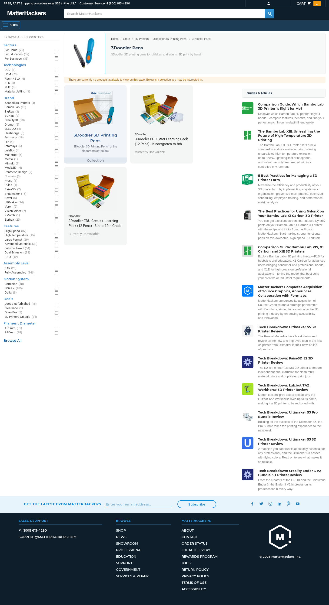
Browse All (12, 340)
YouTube (298, 503)
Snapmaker (16, 194)
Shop (121, 530)
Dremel (12, 125)
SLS (10, 83)
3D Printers (142, 39)
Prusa (11, 181)
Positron (13, 176)
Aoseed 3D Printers (20, 103)
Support (124, 563)
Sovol (11, 198)
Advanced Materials (21, 244)
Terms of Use (194, 583)
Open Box (13, 312)
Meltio (11, 159)
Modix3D (13, 168)
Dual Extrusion (17, 252)
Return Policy (195, 569)
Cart (309, 3)
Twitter (261, 503)
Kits (11, 268)
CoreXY (14, 288)
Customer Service (92, 3)
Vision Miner (15, 211)
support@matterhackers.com (47, 537)
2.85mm (13, 332)
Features (11, 226)
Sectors (9, 45)
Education (126, 556)
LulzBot (12, 150)
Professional (129, 550)
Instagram (270, 503)
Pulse (11, 185)
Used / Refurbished (21, 304)
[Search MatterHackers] (269, 13)
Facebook (252, 503)
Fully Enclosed (17, 248)
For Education (17, 54)
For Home (14, 50)
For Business (17, 59)
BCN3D (12, 116)
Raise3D (13, 189)
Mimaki (12, 163)
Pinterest (289, 503)
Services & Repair (132, 576)
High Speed (16, 231)
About (188, 530)
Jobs (186, 563)
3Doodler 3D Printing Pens (169, 39)
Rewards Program (200, 556)
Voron (11, 207)
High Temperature (20, 235)
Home (115, 39)
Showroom (127, 543)
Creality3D (15, 120)
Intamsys (13, 146)
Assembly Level (16, 263)
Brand (8, 98)
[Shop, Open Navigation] (10, 25)
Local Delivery (196, 550)
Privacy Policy (195, 576)
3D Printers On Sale (21, 317)
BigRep (12, 111)
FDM (11, 74)
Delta (11, 293)
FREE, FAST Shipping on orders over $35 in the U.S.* (39, 3)
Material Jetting (17, 91)
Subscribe (196, 504)
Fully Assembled (20, 272)
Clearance (14, 308)
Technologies (14, 65)
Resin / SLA (15, 79)
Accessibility (194, 589)
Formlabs (14, 137)
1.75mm (13, 328)
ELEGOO (13, 129)
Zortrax (13, 220)
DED (10, 70)
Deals (8, 299)
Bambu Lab (15, 107)
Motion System (16, 279)
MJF (10, 87)
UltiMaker (14, 202)
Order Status (195, 543)
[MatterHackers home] (26, 13)
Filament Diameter (19, 323)
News (121, 537)
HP (9, 142)
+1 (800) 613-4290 (117, 3)
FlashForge (14, 133)
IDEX (11, 257)
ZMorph (12, 215)
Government (128, 569)
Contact (190, 537)
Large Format (17, 240)
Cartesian (14, 284)
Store (126, 39)
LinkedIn (280, 503)
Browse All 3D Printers (23, 37)
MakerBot (14, 155)
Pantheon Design (18, 172)
